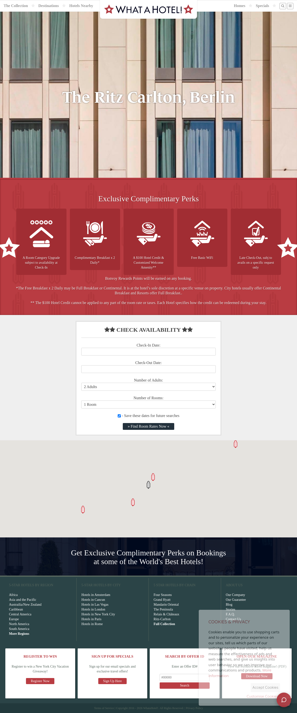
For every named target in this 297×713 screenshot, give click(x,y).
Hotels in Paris (91, 619)
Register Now (40, 681)
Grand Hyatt (162, 600)
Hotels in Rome (92, 624)
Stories (230, 609)
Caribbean (16, 609)
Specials (262, 6)
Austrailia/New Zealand (25, 604)
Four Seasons (163, 595)
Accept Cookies (265, 687)
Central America (20, 614)
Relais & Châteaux (166, 614)
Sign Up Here (112, 681)
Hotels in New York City (98, 614)
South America (19, 629)
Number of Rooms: (148, 398)
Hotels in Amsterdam (96, 595)
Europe (14, 619)
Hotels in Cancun (93, 600)
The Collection (16, 6)
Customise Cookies (262, 696)
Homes (239, 6)
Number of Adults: (148, 380)
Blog (229, 604)
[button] (148, 485)
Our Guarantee (236, 600)
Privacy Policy (194, 708)
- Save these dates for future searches (148, 416)
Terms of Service (104, 708)
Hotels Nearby (81, 6)
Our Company (235, 595)
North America (19, 624)
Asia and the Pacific (22, 600)
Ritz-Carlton (162, 619)
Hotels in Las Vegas (95, 604)
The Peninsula (163, 609)
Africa (13, 595)
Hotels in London (93, 609)
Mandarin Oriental (166, 604)
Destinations (48, 6)
